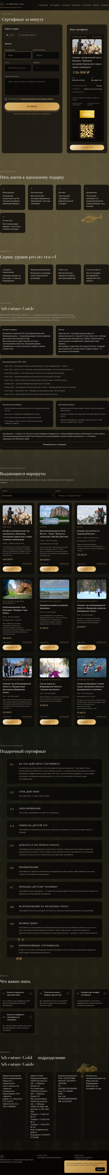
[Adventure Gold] (12, 4)
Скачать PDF (87, 147)
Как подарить (55, 5)
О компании (86, 5)
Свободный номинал (27, 35)
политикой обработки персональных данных (36, 99)
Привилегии (76, 5)
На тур (10, 35)
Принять (100, 1169)
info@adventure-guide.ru (83, 1157)
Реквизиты (105, 5)
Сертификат (43, 5)
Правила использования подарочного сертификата (32, 114)
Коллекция (66, 5)
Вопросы (96, 5)
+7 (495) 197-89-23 (81, 1160)
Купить (32, 106)
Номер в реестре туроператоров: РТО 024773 (11, 7)
